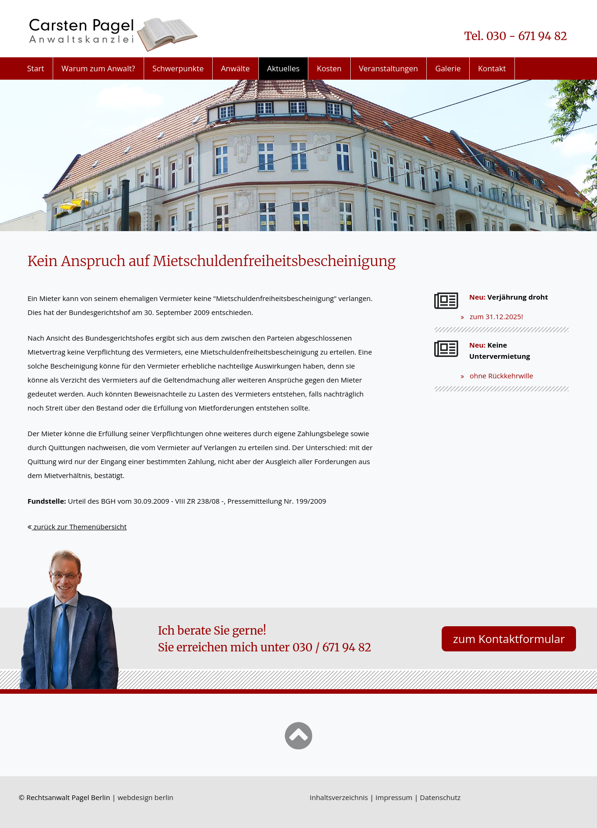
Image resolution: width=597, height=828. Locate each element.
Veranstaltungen (388, 68)
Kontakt (492, 68)
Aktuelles (283, 68)
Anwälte (235, 68)
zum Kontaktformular (509, 638)
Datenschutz (440, 797)
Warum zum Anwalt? (98, 68)
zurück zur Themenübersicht (77, 526)
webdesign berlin (146, 797)
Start (35, 68)
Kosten (329, 68)
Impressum (393, 797)
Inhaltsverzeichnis (339, 797)
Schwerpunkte (178, 68)
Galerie (448, 68)
